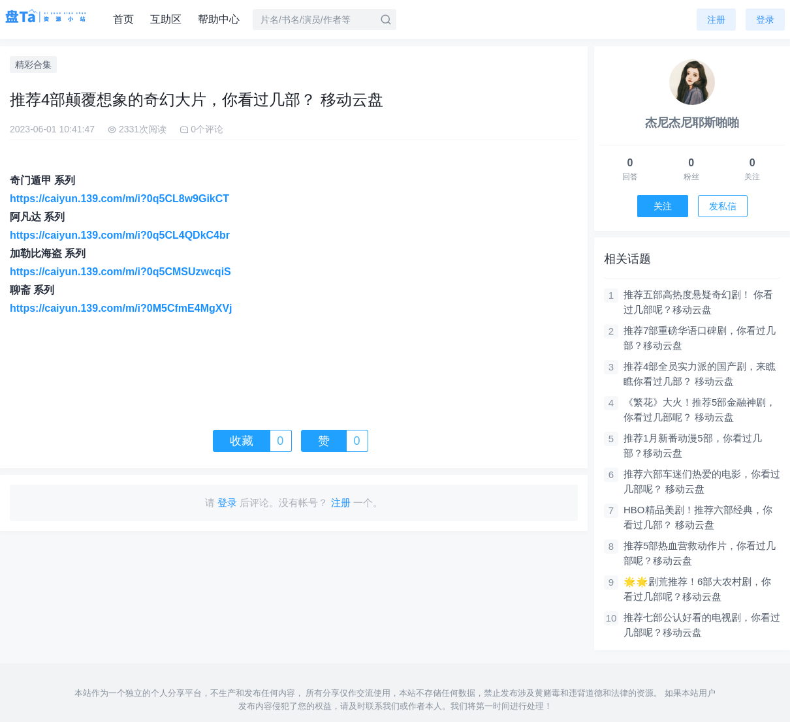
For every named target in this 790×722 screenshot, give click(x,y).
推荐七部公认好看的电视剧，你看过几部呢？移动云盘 (702, 625)
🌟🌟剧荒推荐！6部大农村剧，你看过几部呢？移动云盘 (697, 589)
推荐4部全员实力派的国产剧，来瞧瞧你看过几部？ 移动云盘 (700, 374)
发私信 (722, 206)
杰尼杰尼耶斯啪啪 (692, 122)
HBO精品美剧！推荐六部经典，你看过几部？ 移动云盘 (698, 517)
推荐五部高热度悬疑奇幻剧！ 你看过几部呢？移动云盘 (698, 302)
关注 (663, 206)
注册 (716, 19)
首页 (123, 19)
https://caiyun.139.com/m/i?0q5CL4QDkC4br (120, 235)
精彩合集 (33, 64)
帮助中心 (219, 19)
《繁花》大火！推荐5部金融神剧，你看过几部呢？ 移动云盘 (700, 410)
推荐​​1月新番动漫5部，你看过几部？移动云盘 (693, 445)
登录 (765, 19)
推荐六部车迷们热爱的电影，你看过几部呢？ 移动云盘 (702, 481)
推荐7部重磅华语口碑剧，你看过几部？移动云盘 (700, 338)
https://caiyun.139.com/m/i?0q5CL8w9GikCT (119, 198)
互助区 (166, 19)
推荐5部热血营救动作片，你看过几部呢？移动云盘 (700, 553)
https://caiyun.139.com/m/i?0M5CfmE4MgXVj (121, 308)
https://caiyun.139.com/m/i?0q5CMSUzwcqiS (120, 271)
